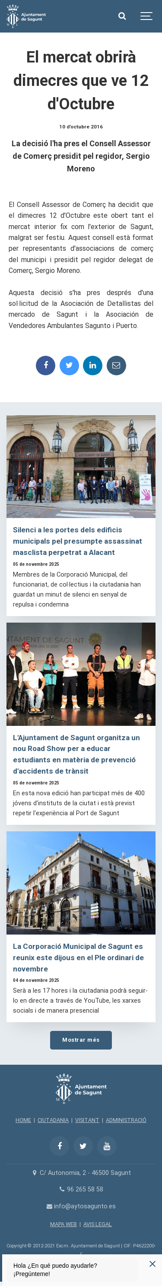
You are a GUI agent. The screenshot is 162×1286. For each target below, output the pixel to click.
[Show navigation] (147, 16)
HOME (23, 1120)
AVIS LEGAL (97, 1224)
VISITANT (87, 1120)
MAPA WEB (63, 1224)
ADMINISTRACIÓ (126, 1120)
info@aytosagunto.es (81, 1206)
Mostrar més (81, 1040)
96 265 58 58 (81, 1189)
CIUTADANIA (53, 1120)
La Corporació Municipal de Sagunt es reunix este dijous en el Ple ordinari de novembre (78, 957)
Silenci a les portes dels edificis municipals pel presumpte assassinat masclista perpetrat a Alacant (77, 541)
